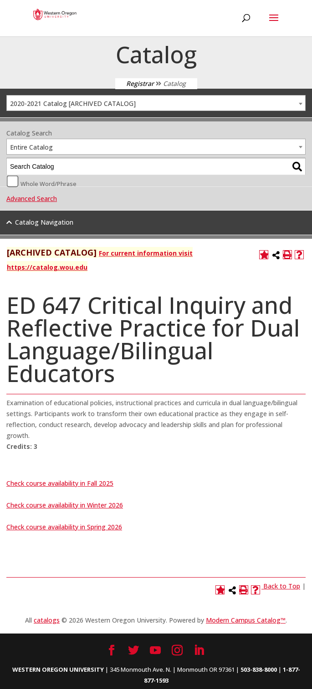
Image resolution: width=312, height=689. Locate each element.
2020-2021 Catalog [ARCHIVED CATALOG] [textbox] (73, 103)
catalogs (47, 620)
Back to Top (281, 586)
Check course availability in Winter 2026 (64, 505)
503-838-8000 (258, 669)
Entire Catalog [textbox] (31, 147)
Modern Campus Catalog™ (246, 620)
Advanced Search (31, 198)
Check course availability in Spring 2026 (64, 527)
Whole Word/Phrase (48, 183)
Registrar (140, 83)
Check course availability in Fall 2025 (59, 483)
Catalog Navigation (44, 222)
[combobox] (156, 103)
